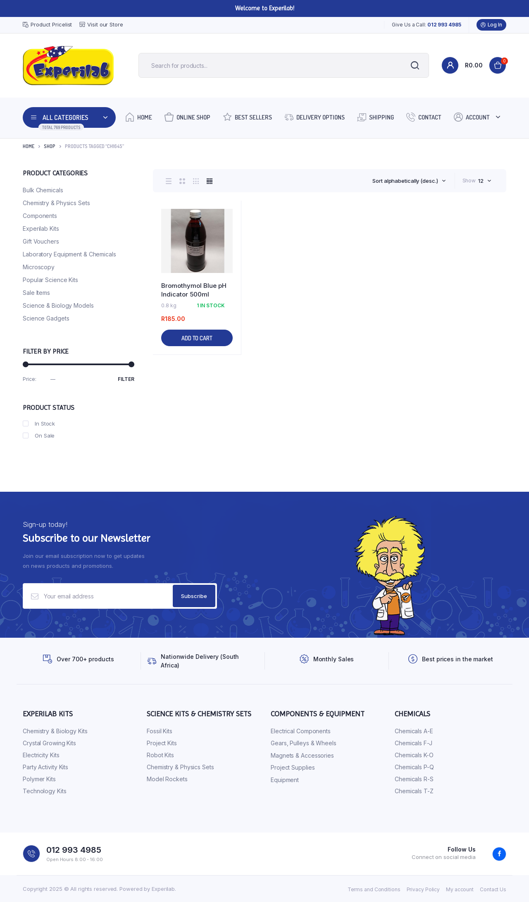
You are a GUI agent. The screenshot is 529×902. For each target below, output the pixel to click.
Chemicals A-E (414, 731)
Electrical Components (301, 731)
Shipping (375, 117)
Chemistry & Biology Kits (55, 731)
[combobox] (409, 181)
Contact (423, 117)
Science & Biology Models (58, 305)
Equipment (285, 779)
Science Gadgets (46, 318)
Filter (126, 379)
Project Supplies (293, 767)
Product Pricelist (47, 25)
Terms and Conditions (374, 889)
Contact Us (493, 889)
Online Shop (187, 117)
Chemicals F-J (413, 742)
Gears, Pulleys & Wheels (303, 742)
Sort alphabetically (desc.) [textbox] (405, 180)
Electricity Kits (41, 754)
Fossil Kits (159, 731)
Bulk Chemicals (43, 190)
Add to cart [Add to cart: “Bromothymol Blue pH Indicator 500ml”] (196, 338)
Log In (491, 25)
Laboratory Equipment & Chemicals (69, 254)
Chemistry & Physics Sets (56, 202)
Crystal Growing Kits (49, 742)
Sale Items (36, 292)
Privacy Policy (423, 889)
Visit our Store (101, 25)
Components (40, 215)
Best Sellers (247, 117)
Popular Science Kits (50, 279)
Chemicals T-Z (414, 790)
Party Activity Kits (45, 766)
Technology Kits (45, 790)
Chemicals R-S (414, 778)
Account (472, 117)
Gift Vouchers (41, 241)
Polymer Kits (39, 778)
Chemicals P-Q (414, 766)
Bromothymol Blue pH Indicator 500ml (193, 290)
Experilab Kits (41, 228)
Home (138, 117)
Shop (49, 146)
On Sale (39, 435)
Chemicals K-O (414, 754)
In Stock (39, 423)
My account (460, 889)
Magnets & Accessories (302, 755)
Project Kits (162, 742)
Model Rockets (167, 778)
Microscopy (39, 266)
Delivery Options (314, 117)
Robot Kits (160, 754)
